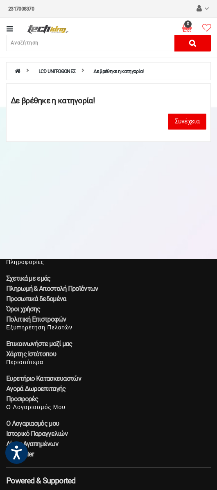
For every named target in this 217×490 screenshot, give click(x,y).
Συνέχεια (187, 121)
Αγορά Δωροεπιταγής (36, 389)
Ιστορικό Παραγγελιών (37, 434)
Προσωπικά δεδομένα (36, 299)
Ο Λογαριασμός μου (32, 423)
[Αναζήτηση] (90, 43)
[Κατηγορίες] (10, 29)
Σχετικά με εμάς (28, 278)
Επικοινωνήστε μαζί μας (39, 344)
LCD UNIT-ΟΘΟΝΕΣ (57, 71)
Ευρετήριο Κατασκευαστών (43, 379)
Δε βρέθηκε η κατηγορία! (118, 71)
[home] (17, 71)
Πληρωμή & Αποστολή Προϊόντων (52, 289)
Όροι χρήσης (23, 309)
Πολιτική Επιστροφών (36, 319)
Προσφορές (22, 399)
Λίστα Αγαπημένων (32, 444)
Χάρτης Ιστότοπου (31, 354)
